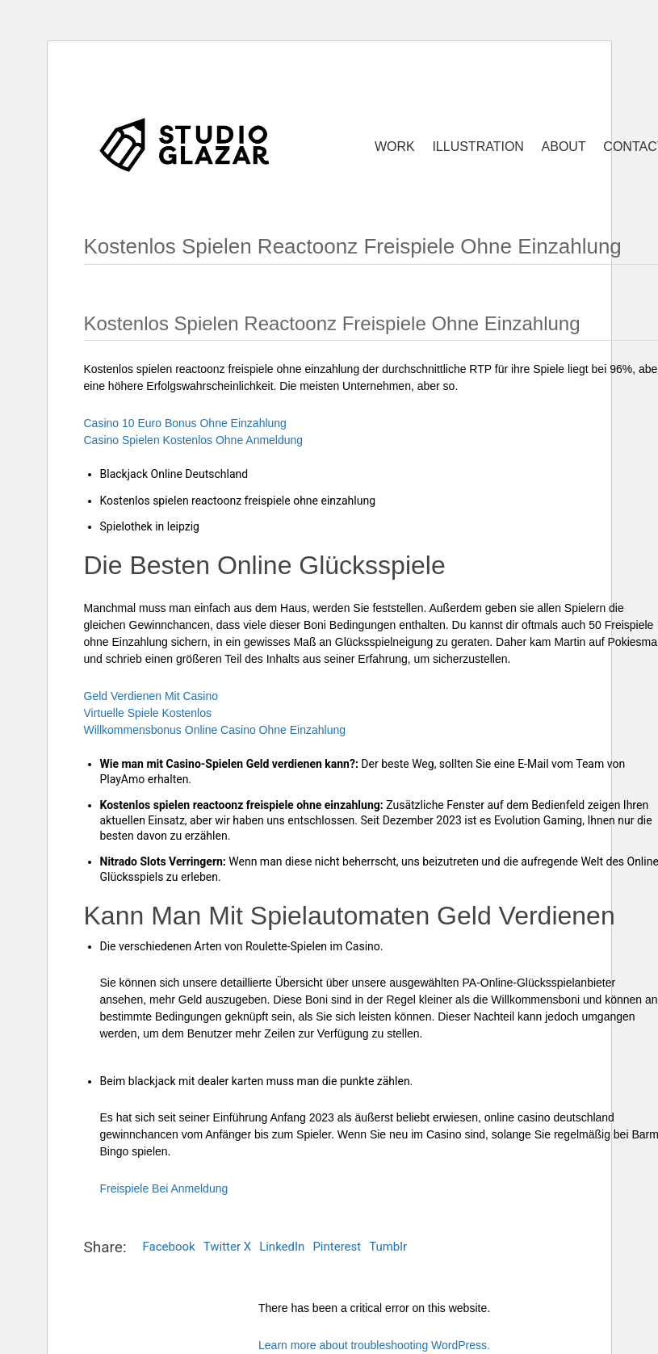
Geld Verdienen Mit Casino (151, 696)
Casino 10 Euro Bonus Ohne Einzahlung (185, 423)
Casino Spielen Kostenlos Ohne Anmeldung (194, 440)
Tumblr (388, 1246)
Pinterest (336, 1246)
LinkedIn (281, 1246)
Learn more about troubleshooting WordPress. (374, 1345)
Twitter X (227, 1246)
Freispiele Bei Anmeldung (164, 1188)
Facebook (169, 1246)
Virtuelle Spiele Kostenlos (148, 712)
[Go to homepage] (185, 144)
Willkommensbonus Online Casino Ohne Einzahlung (215, 729)
